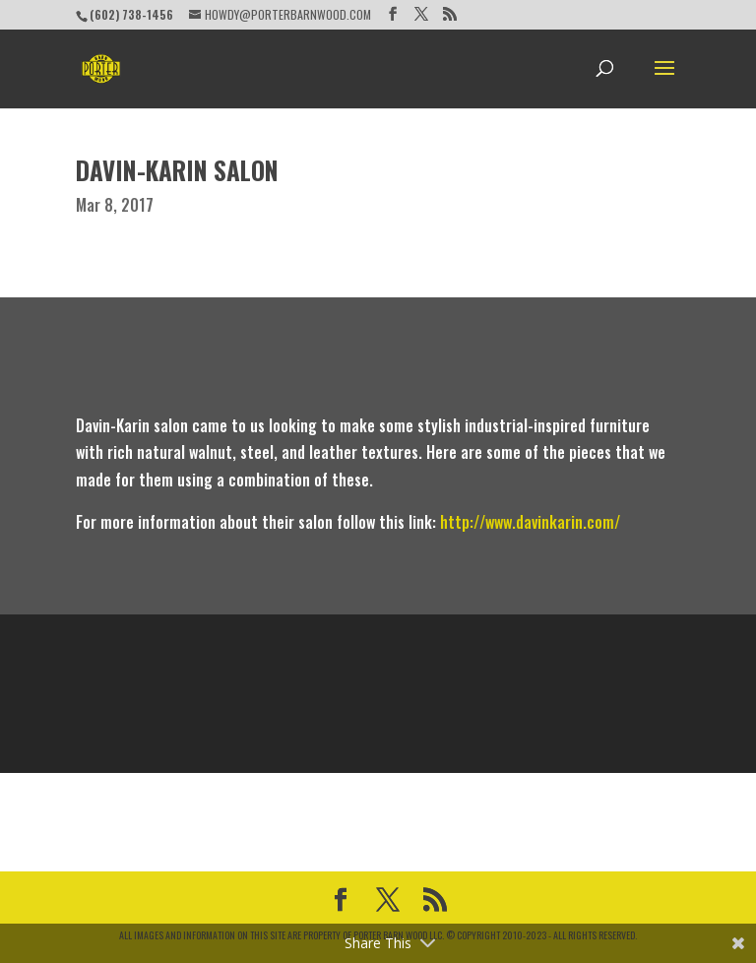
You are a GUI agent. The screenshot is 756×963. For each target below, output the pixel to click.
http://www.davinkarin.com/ (530, 522)
